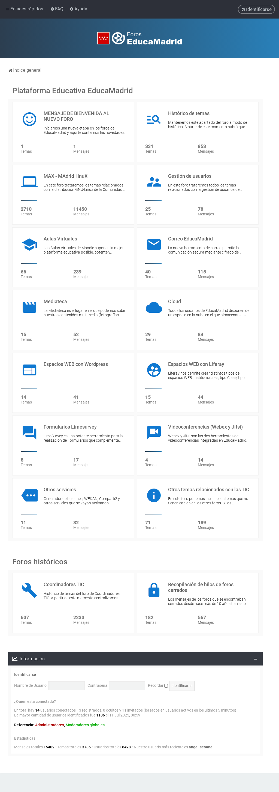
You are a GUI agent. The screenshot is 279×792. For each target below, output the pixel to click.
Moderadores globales (85, 725)
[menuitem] (57, 9)
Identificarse (25, 674)
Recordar (158, 685)
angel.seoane (201, 747)
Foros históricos (39, 561)
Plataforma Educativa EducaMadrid (72, 90)
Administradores (49, 725)
